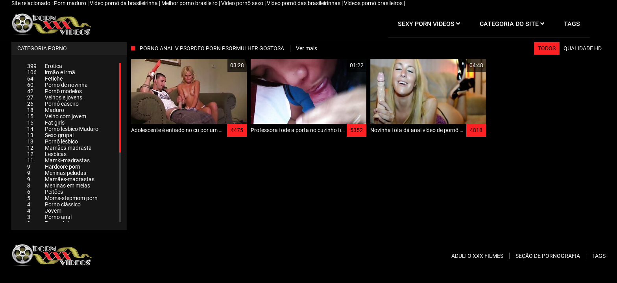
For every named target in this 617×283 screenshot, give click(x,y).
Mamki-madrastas (58, 160)
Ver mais (306, 48)
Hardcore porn (53, 167)
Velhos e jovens (54, 97)
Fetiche (45, 78)
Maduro (45, 110)
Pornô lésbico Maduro (62, 129)
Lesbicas (47, 154)
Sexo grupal (50, 135)
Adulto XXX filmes (477, 256)
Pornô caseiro (53, 104)
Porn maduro (70, 3)
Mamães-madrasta (59, 148)
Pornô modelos (54, 91)
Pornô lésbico (52, 141)
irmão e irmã (51, 72)
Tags (599, 256)
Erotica (44, 66)
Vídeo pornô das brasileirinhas (304, 3)
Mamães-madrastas (60, 179)
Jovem (44, 211)
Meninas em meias (58, 185)
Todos (547, 48)
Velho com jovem (56, 116)
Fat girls (46, 122)
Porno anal (49, 217)
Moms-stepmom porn (62, 198)
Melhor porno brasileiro (190, 3)
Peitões (45, 192)
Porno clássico (54, 204)
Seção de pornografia (547, 256)
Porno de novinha (57, 85)
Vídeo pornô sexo (242, 3)
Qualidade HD (582, 48)
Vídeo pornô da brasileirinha (124, 3)
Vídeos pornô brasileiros (374, 3)
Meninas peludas (56, 173)
